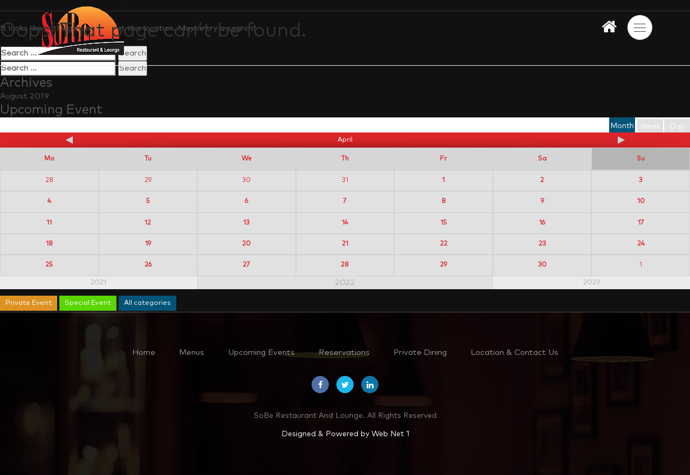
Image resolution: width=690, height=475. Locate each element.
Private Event (28, 302)
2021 (98, 282)
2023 (591, 282)
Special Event (88, 302)
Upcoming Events (261, 352)
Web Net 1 (390, 434)
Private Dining (420, 352)
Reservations (344, 352)
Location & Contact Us (514, 352)
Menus (191, 352)
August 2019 (24, 96)
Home (143, 352)
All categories (147, 302)
